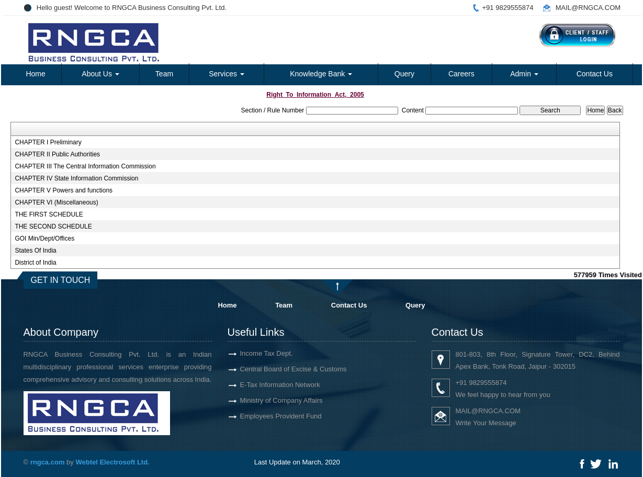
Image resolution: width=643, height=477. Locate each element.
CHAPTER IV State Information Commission (76, 178)
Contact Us (595, 74)
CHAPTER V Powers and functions (63, 190)
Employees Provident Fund (268, 416)
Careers (461, 74)
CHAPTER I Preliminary (48, 142)
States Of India (35, 250)
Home (35, 74)
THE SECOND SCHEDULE (53, 226)
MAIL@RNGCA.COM (588, 8)
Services (226, 74)
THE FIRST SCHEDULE (49, 214)
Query (404, 74)
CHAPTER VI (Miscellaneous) (56, 202)
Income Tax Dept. (254, 353)
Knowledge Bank (321, 74)
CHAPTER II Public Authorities (57, 154)
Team (164, 74)
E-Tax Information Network (268, 385)
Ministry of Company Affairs (269, 400)
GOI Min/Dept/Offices (44, 238)
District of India (35, 262)
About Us (100, 74)
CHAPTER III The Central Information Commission (85, 166)
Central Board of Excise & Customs (281, 369)
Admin (524, 74)
